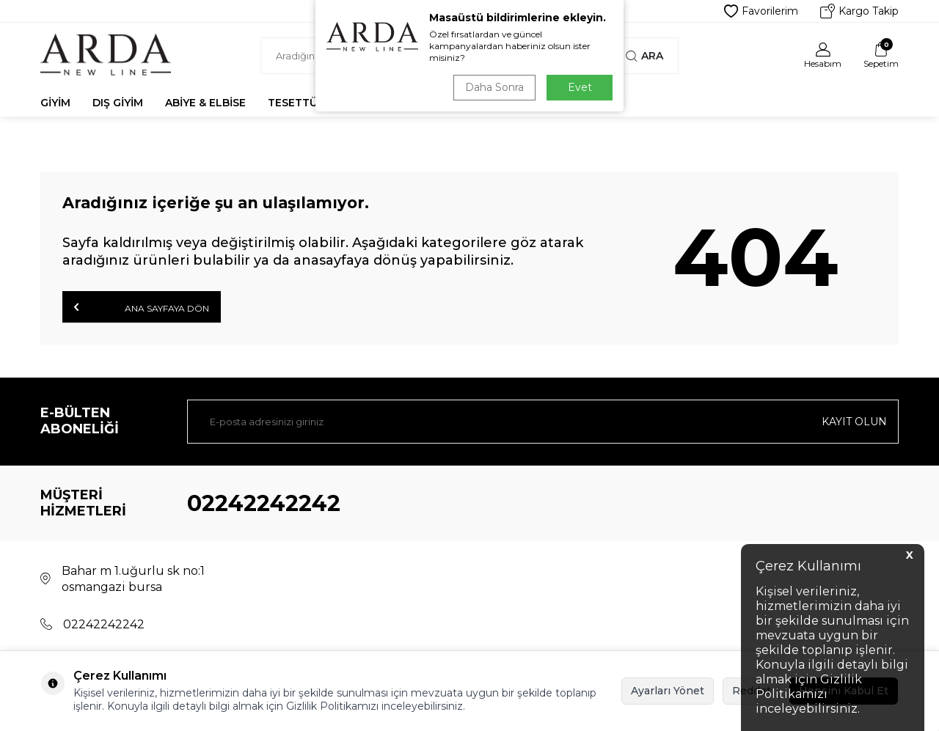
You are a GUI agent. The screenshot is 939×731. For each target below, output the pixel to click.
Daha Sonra (494, 87)
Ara (644, 55)
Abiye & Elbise (205, 102)
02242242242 (263, 503)
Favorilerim (761, 11)
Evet (580, 87)
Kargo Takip (859, 11)
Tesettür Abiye (313, 102)
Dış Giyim (117, 102)
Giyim (55, 102)
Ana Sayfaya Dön (141, 307)
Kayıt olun (854, 421)
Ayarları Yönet (667, 690)
